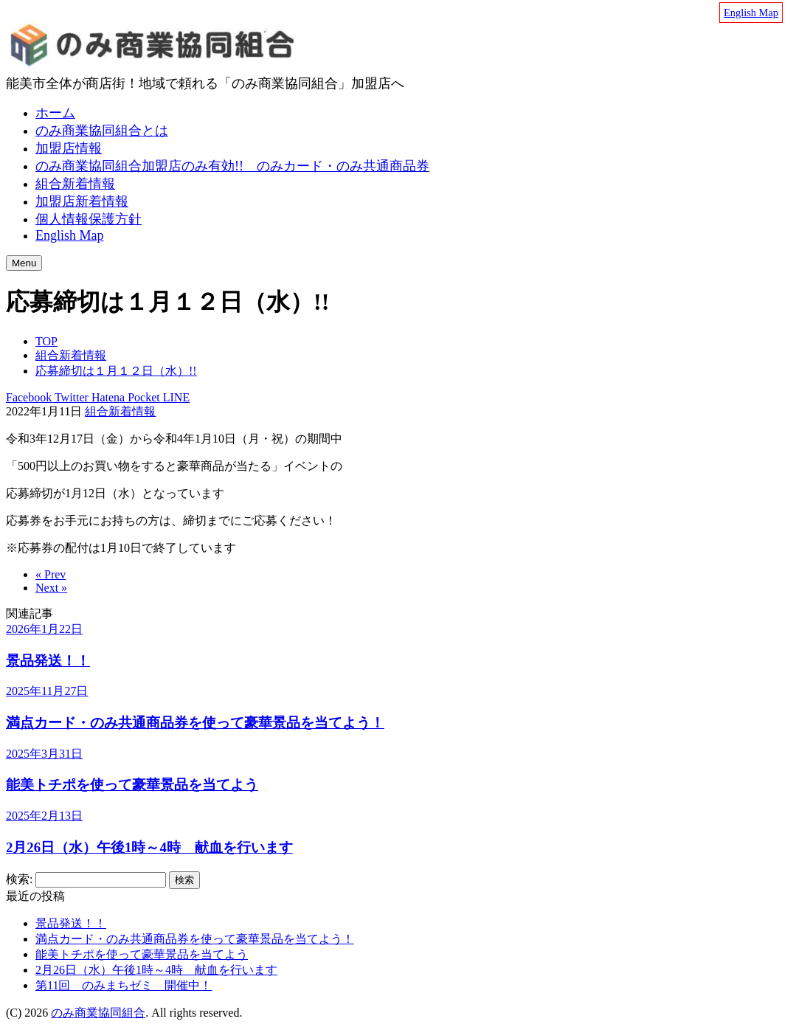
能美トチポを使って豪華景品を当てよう (141, 954)
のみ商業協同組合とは (101, 130)
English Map (751, 12)
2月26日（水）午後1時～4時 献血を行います (156, 970)
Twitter (70, 397)
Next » (51, 587)
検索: (19, 879)
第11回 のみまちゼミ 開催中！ (123, 985)
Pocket (142, 397)
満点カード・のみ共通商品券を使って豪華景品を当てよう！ (194, 939)
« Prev (50, 574)
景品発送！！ (70, 923)
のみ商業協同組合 (98, 1012)
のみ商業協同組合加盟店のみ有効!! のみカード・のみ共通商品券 (232, 166)
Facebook (29, 397)
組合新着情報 (75, 183)
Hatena (107, 397)
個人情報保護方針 (88, 219)
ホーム (55, 113)
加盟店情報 (68, 148)
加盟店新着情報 (81, 201)
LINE (175, 397)
